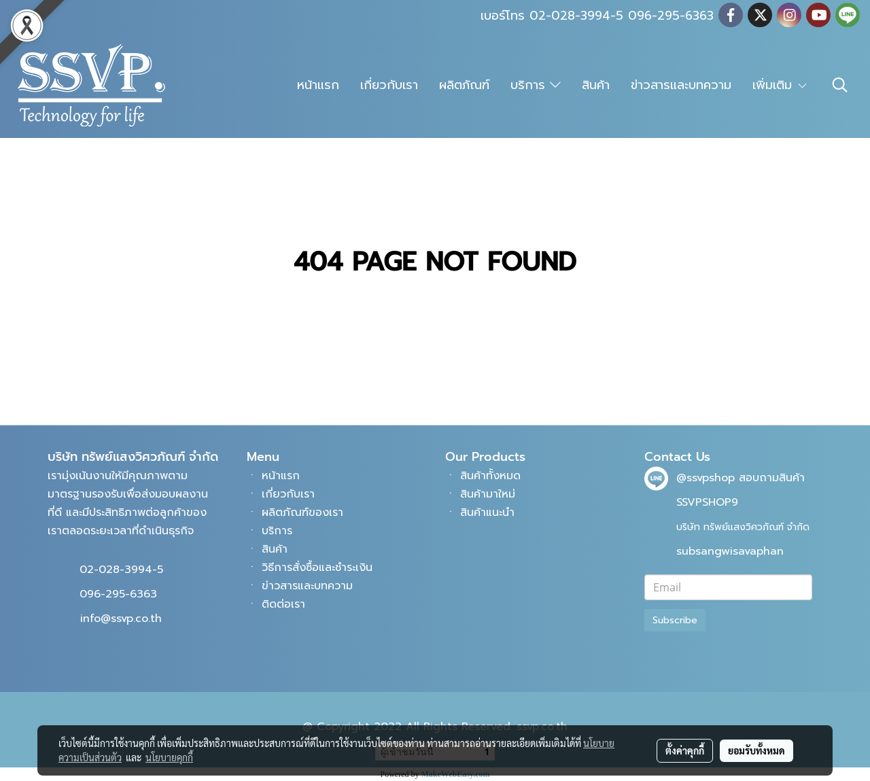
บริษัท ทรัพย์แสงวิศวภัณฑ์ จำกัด (743, 527)
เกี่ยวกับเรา (389, 84)
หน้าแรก (318, 84)
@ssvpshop (705, 478)
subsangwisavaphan (730, 551)
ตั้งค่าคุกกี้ (684, 750)
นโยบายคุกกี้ (169, 757)
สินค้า (596, 84)
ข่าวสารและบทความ (681, 84)
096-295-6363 (118, 594)
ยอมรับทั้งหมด (756, 750)
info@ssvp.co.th (121, 618)
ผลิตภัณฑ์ (464, 84)
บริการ (535, 84)
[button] (840, 85)
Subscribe (674, 620)
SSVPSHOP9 (707, 502)
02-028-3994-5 (121, 569)
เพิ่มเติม (780, 84)
